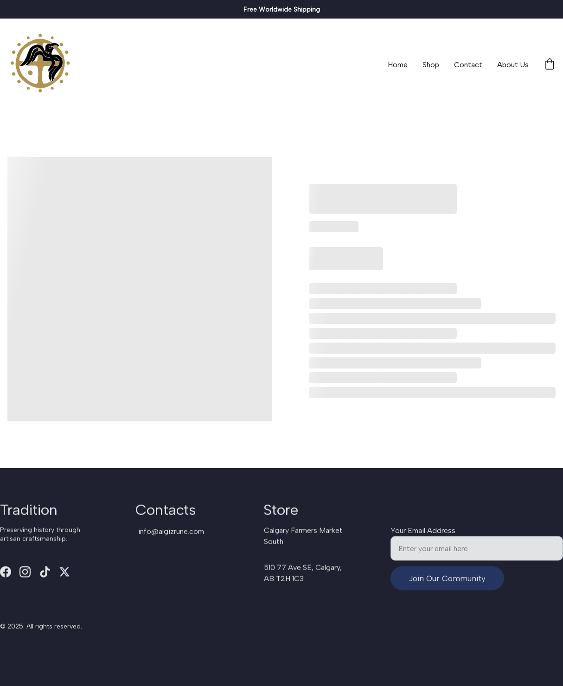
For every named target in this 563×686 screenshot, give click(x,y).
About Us (513, 64)
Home (398, 64)
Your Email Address (422, 534)
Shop (430, 64)
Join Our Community (447, 582)
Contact (468, 64)
